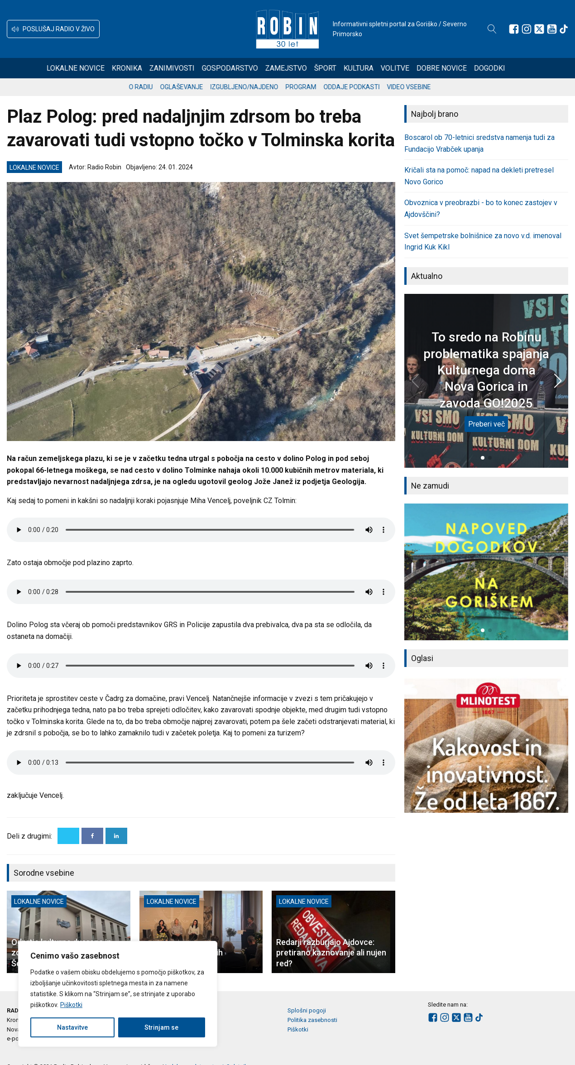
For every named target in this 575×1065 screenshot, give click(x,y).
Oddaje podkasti (359, 87)
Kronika (139, 68)
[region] (117, 994)
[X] (68, 836)
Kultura (370, 68)
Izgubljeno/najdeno (252, 87)
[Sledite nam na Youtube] (551, 29)
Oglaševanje (189, 87)
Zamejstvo (298, 68)
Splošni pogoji (307, 1010)
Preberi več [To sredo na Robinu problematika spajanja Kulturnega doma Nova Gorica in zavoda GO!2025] (486, 424)
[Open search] (492, 29)
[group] (486, 572)
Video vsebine (417, 87)
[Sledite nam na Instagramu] (526, 29)
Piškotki (71, 1004)
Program (308, 87)
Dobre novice (453, 68)
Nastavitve (72, 1027)
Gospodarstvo (242, 68)
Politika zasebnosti (312, 1020)
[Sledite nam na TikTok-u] (563, 29)
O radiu (149, 87)
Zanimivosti (183, 68)
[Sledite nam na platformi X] (539, 29)
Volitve (407, 68)
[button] (53, 29)
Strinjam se (161, 1027)
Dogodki (501, 68)
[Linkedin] (116, 836)
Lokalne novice (87, 68)
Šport (337, 68)
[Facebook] (92, 836)
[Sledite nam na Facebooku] (513, 29)
